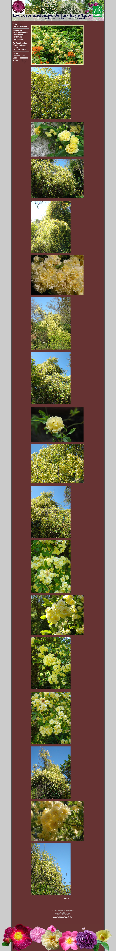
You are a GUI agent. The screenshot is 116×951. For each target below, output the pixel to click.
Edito (15, 24)
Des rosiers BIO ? (20, 26)
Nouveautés (18, 39)
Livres (15, 60)
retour (66, 899)
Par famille (17, 37)
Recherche (17, 31)
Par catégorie (18, 35)
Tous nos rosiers (20, 33)
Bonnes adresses (20, 58)
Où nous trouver (20, 49)
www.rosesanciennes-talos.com (62, 917)
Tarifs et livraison (20, 43)
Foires (15, 54)
